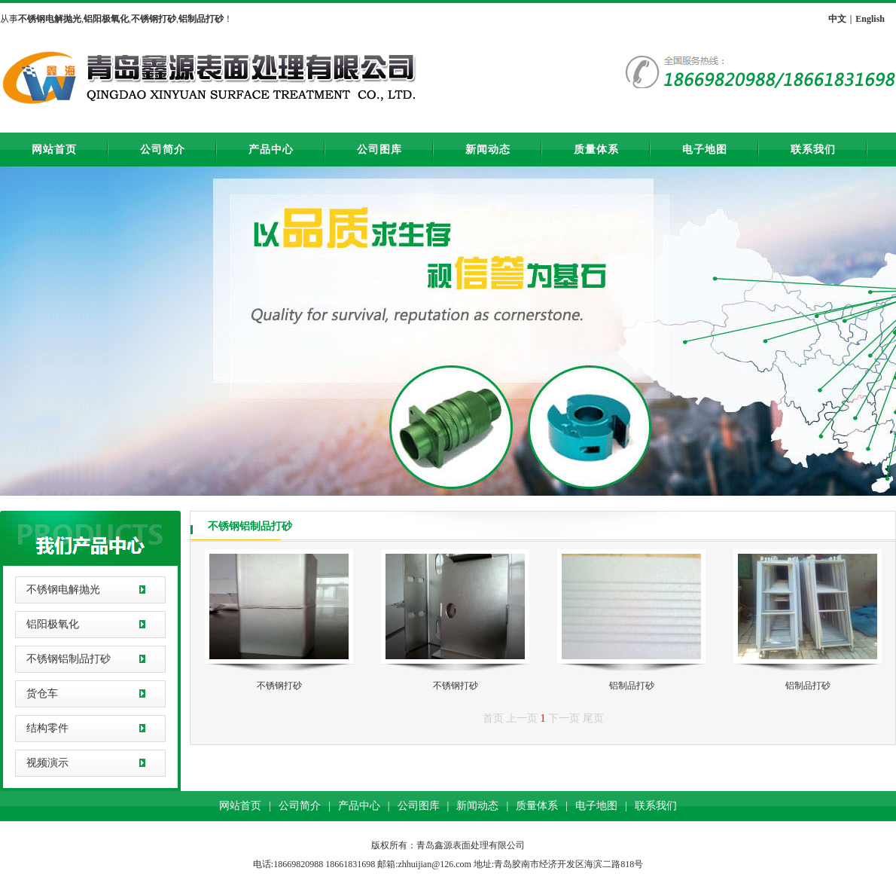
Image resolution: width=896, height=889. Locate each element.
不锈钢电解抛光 (63, 589)
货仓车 (42, 693)
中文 (837, 19)
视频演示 (47, 762)
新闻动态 (487, 149)
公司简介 (162, 149)
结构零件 (47, 728)
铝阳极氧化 (52, 624)
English (870, 19)
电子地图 (704, 149)
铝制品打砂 (631, 685)
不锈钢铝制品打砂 (68, 658)
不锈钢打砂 (279, 685)
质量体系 (596, 149)
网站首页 (54, 149)
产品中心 (271, 149)
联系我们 (813, 149)
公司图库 (379, 149)
